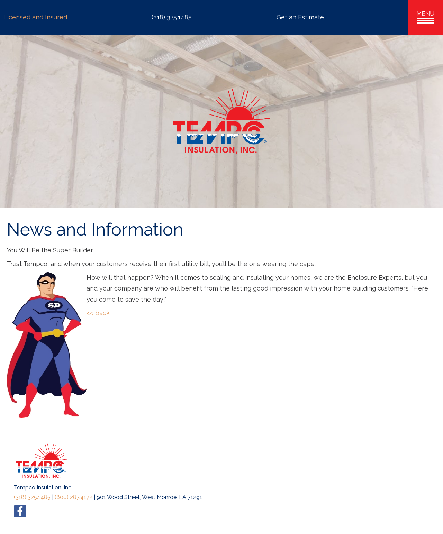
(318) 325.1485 (32, 497)
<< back (98, 312)
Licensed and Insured (35, 17)
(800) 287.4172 (73, 497)
